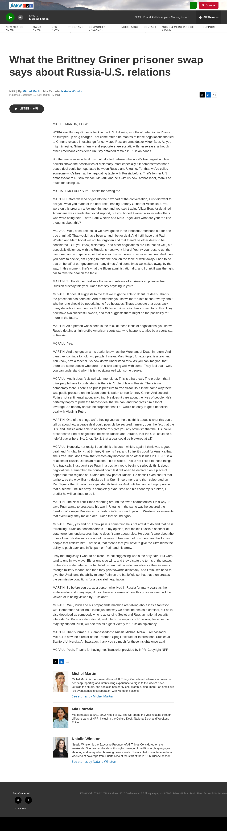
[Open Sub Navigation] (70, 40)
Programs (76, 34)
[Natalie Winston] (60, 754)
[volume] (21, 25)
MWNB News (37, 36)
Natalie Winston (72, 99)
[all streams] (208, 25)
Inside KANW (130, 34)
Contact (149, 34)
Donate (212, 9)
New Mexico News (15, 36)
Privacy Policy (180, 801)
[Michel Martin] (60, 689)
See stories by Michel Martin (92, 704)
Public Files (195, 801)
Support (209, 34)
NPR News (56, 36)
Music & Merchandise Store (178, 36)
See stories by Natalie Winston (94, 769)
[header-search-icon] (194, 9)
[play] (10, 25)
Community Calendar (97, 36)
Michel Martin (32, 99)
